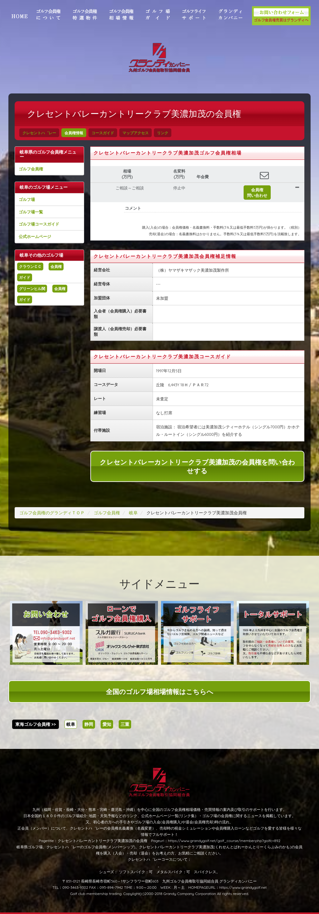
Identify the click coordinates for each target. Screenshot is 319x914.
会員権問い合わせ (257, 192)
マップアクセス (135, 133)
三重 (125, 724)
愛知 (106, 724)
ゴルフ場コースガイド (39, 223)
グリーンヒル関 (32, 288)
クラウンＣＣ (30, 266)
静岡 (88, 724)
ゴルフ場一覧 (31, 211)
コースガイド (103, 133)
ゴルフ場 (27, 199)
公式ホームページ (35, 236)
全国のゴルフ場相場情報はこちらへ (159, 692)
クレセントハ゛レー (39, 133)
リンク (162, 133)
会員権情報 (73, 133)
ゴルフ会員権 (31, 168)
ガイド (24, 277)
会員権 (56, 266)
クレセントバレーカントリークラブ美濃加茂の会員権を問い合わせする (197, 466)
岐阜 (70, 724)
